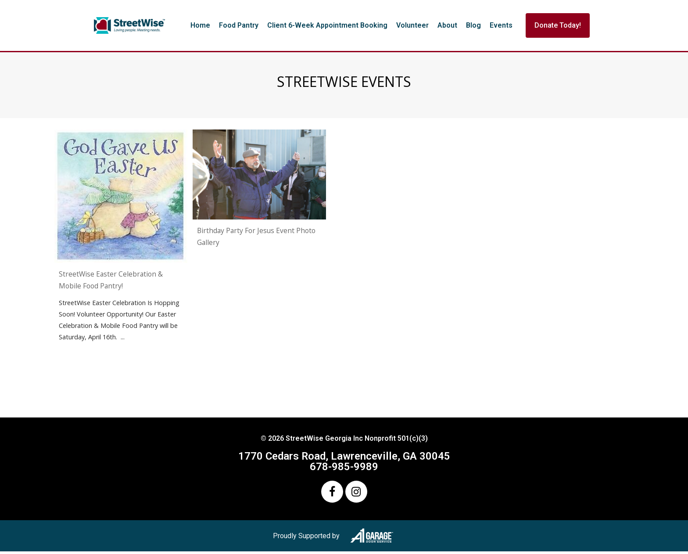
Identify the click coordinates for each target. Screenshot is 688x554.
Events (501, 25)
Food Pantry (238, 25)
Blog (473, 25)
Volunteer (412, 25)
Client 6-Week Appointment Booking (327, 25)
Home (200, 25)
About (447, 25)
